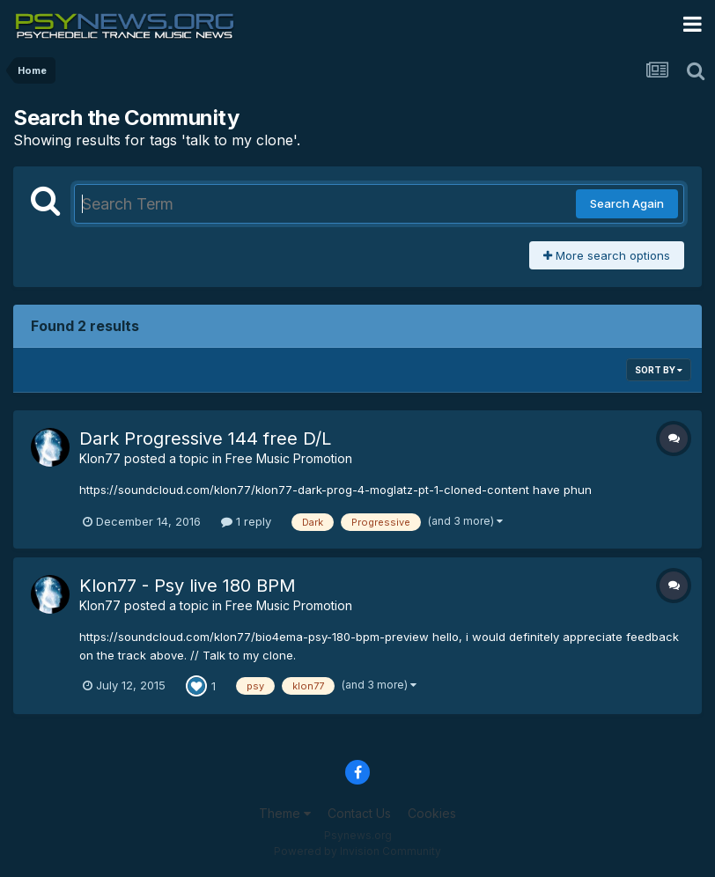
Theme (285, 813)
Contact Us (359, 813)
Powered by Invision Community (357, 851)
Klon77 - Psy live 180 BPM (187, 585)
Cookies (432, 813)
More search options (606, 255)
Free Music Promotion (288, 458)
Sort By (658, 370)
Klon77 (100, 458)
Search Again (627, 203)
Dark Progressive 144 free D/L (205, 438)
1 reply (246, 521)
